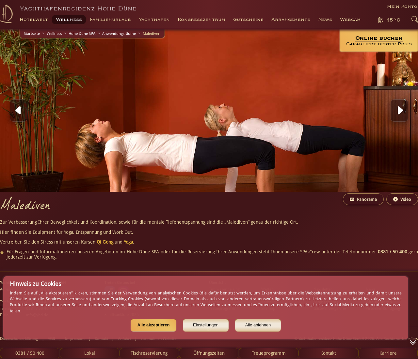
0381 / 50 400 (29, 353)
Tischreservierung (149, 353)
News (325, 19)
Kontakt (328, 353)
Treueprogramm (269, 353)
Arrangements (290, 19)
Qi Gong (105, 242)
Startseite (32, 33)
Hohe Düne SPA (82, 33)
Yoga (128, 242)
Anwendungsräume (119, 33)
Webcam (350, 19)
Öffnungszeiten (209, 353)
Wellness (54, 33)
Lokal (89, 353)
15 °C (393, 20)
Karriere (388, 353)
